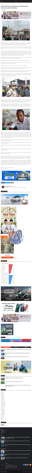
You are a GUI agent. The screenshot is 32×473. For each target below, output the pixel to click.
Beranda (2, 4)
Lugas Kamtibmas (5, 4)
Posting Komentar (3, 193)
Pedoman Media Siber (3, 430)
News (1, 419)
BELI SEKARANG (7, 257)
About (23, 471)
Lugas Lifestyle (3, 407)
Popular (6, 347)
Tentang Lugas (2, 431)
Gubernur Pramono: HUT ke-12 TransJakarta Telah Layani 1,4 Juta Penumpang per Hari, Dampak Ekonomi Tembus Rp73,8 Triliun (17, 385)
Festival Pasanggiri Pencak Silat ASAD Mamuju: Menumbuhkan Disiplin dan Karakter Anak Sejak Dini (18, 445)
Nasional (2, 418)
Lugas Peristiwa (3, 414)
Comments (26, 347)
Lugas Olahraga (3, 409)
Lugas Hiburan (2, 399)
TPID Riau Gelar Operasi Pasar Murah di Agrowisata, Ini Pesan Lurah (14, 381)
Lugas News (2, 395)
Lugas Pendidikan (3, 413)
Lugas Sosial (2, 417)
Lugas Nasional (2, 394)
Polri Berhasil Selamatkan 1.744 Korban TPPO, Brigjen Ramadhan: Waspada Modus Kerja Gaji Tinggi (17, 353)
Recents (16, 347)
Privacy (26, 471)
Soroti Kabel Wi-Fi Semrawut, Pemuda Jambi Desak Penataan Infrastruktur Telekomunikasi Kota (18, 349)
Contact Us (29, 471)
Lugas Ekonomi (3, 398)
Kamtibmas (2, 393)
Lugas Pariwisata (3, 412)
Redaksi (2, 429)
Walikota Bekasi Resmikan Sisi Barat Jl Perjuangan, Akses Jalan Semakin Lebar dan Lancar (17, 356)
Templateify (5, 471)
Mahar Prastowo (13, 186)
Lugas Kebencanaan (3, 404)
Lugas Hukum (2, 400)
